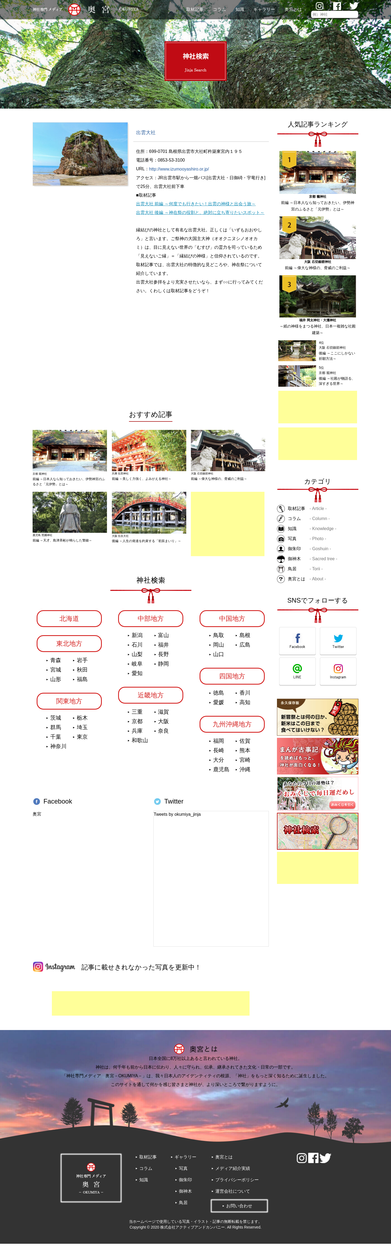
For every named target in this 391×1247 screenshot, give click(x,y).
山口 (218, 657)
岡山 (218, 648)
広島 (244, 648)
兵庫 (137, 734)
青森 (55, 663)
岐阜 (137, 667)
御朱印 (185, 1183)
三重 (137, 715)
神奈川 (58, 749)
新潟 (137, 638)
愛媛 (218, 705)
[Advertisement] (317, 407)
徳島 (218, 696)
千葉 (55, 740)
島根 (244, 638)
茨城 (55, 721)
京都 (137, 724)
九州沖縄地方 (232, 727)
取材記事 (195, 9)
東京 (82, 740)
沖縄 (244, 772)
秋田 (82, 673)
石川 (137, 648)
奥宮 (37, 817)
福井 (163, 648)
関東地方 (69, 704)
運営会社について (232, 1194)
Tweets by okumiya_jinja (177, 817)
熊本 (244, 753)
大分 (218, 763)
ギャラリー (264, 9)
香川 (244, 696)
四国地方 (232, 679)
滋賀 (163, 715)
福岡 (218, 744)
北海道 (69, 621)
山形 (55, 682)
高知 (244, 705)
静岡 (163, 667)
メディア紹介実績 (232, 1171)
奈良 (163, 734)
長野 (163, 657)
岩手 (82, 663)
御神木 (185, 1194)
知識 (239, 9)
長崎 (218, 753)
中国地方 (232, 621)
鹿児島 (221, 772)
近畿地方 (151, 698)
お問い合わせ (239, 1209)
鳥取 (218, 638)
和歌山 (140, 743)
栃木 (82, 721)
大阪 (163, 724)
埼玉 (82, 730)
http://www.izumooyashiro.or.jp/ (179, 169)
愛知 (137, 676)
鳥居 (183, 1206)
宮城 (55, 673)
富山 (163, 638)
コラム (219, 9)
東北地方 (69, 646)
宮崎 (244, 763)
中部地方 (151, 621)
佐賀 (244, 744)
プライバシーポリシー (237, 1183)
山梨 (137, 657)
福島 (82, 682)
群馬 (55, 730)
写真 (183, 1171)
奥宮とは (293, 9)
